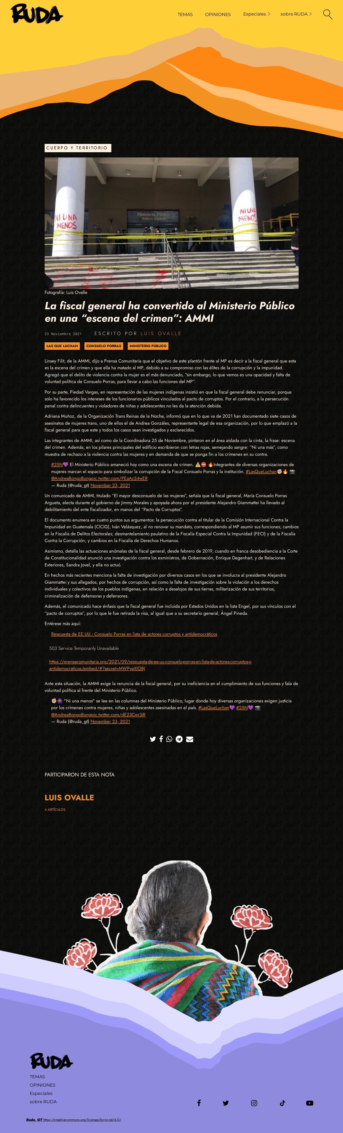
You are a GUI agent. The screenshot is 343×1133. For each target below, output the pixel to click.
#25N (57, 464)
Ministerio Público (148, 345)
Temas (37, 1076)
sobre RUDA (296, 14)
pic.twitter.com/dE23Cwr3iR (118, 714)
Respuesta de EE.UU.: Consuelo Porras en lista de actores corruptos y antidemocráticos (134, 634)
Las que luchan (62, 345)
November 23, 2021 (110, 485)
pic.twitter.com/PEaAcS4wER (119, 478)
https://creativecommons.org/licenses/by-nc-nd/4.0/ (73, 1119)
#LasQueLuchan (261, 471)
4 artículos (55, 809)
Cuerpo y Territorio (77, 148)
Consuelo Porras (103, 345)
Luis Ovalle (161, 333)
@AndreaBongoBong (71, 478)
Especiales (256, 14)
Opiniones (42, 1085)
